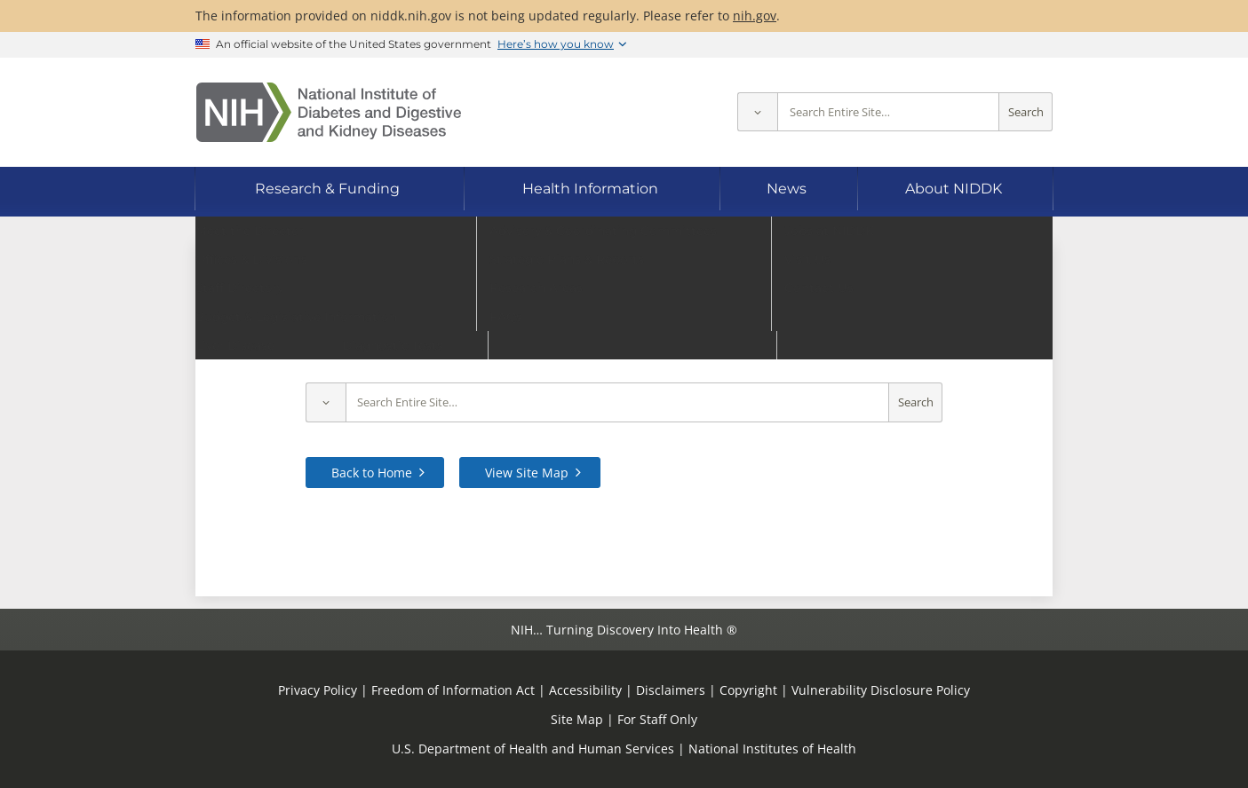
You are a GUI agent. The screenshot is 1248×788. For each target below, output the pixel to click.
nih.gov (754, 15)
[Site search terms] (888, 112)
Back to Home (371, 472)
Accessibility (585, 690)
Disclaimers (670, 690)
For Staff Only (657, 719)
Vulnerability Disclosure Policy (880, 690)
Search (1026, 112)
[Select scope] (757, 112)
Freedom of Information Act (453, 690)
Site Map (577, 719)
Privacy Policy (317, 690)
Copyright (748, 690)
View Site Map (526, 472)
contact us (962, 346)
